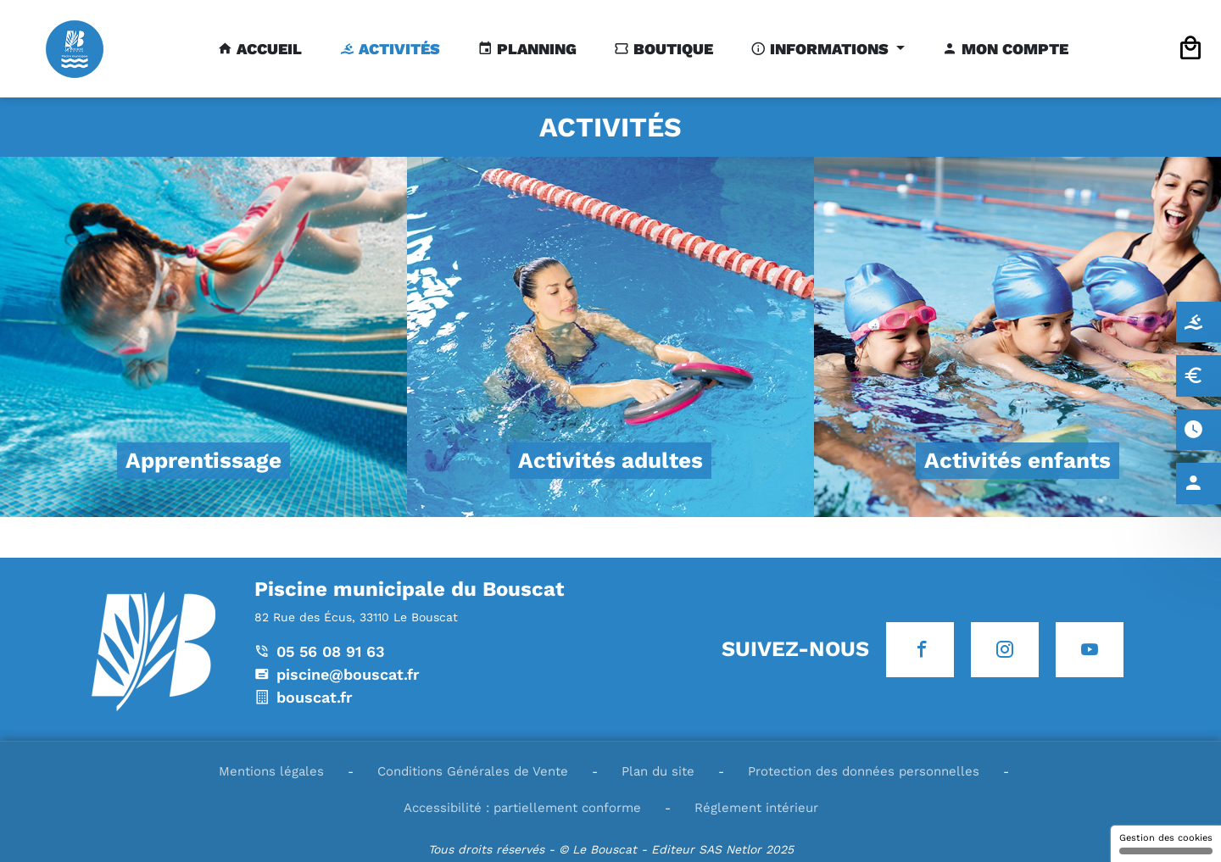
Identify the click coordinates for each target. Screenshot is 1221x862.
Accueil (267, 49)
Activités (397, 49)
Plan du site (658, 771)
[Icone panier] (1190, 49)
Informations (829, 49)
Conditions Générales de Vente (472, 771)
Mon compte (1012, 49)
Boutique (671, 49)
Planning (535, 49)
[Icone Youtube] (1089, 649)
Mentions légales (271, 771)
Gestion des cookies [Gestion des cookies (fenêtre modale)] (1166, 843)
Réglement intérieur (756, 807)
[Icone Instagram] (1005, 649)
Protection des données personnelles (863, 771)
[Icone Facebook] (920, 649)
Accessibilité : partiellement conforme (522, 807)
